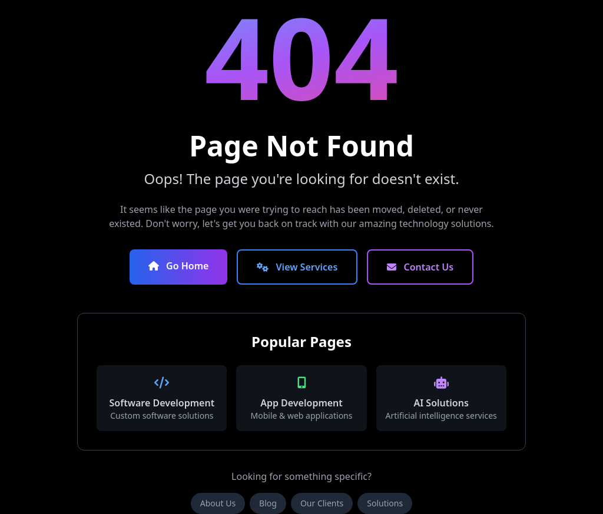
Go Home (178, 265)
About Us (218, 503)
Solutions (385, 503)
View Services (297, 267)
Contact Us (420, 267)
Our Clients (321, 503)
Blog (268, 503)
